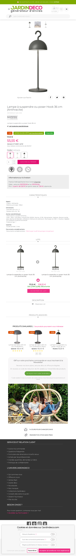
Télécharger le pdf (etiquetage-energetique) (40, 231)
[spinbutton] (11, 162)
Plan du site (12, 499)
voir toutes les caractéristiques (17, 126)
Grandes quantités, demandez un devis (22, 460)
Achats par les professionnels (19, 457)
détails (21, 530)
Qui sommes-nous (15, 474)
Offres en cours (14, 477)
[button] (14, 161)
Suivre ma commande (16, 449)
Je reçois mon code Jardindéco (38, 373)
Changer (37, 182)
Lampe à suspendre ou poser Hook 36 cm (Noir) (58, 346)
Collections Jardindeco (16, 491)
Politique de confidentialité (18, 463)
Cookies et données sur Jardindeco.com (38, 527)
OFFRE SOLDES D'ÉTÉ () (29, 133)
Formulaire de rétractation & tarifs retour (23, 454)
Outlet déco (12, 483)
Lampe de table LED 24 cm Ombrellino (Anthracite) (17, 346)
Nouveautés (12, 486)
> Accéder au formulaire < (18, 513)
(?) (36, 534)
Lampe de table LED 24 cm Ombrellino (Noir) (37, 346)
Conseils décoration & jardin (18, 494)
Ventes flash (12, 480)
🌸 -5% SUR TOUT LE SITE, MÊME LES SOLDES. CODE (38, 2)
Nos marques (13, 488)
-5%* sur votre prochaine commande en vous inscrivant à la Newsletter (38, 361)
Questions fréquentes (16, 451)
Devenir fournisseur (15, 497)
